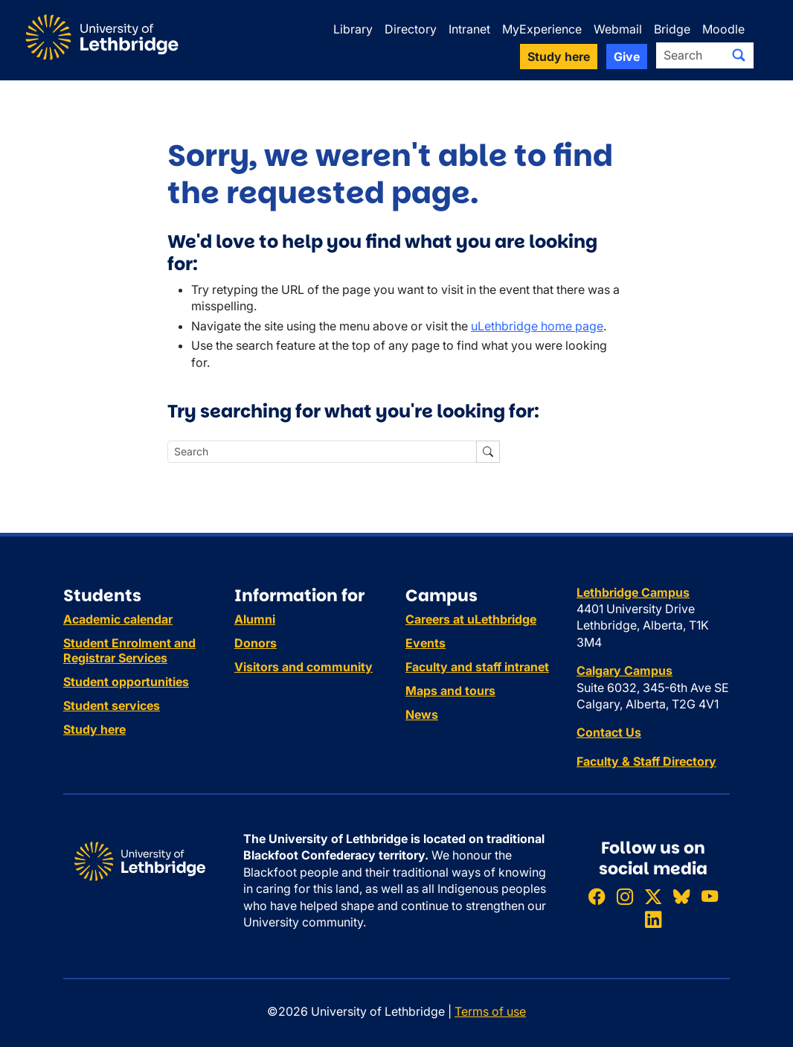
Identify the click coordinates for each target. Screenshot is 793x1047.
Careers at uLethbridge (470, 619)
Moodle (723, 29)
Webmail (618, 29)
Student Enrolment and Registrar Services (129, 650)
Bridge (672, 29)
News (421, 714)
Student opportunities (126, 681)
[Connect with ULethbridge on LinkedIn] (653, 920)
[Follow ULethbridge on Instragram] (625, 896)
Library (353, 29)
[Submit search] (739, 55)
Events (425, 642)
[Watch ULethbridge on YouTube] (710, 896)
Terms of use (490, 1011)
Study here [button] (558, 56)
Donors (255, 642)
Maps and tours (450, 690)
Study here (94, 729)
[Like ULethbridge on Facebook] (597, 896)
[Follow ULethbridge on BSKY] (681, 896)
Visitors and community (303, 666)
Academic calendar (118, 619)
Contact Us (609, 732)
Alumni (254, 619)
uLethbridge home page (537, 325)
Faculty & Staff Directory (646, 761)
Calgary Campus (624, 670)
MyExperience (542, 29)
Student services (111, 705)
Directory (411, 29)
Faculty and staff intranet (477, 666)
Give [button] (627, 56)
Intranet (469, 29)
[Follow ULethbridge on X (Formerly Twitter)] (653, 896)
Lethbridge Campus (633, 592)
